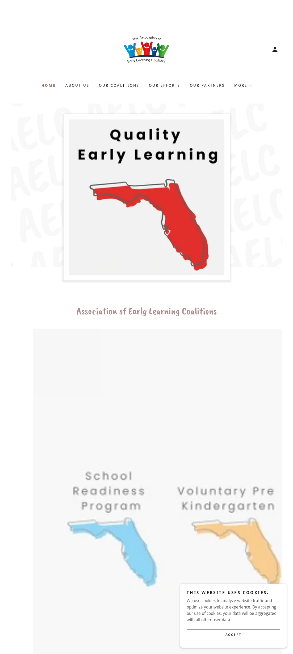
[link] (146, 49)
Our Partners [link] (207, 85)
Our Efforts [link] (164, 85)
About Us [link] (77, 85)
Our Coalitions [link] (119, 85)
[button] (275, 49)
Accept (233, 635)
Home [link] (48, 85)
